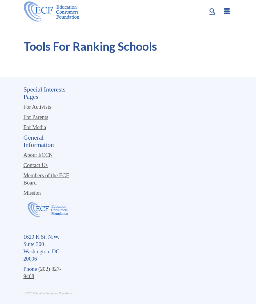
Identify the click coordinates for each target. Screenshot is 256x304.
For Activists (37, 107)
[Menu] (227, 11)
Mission (32, 193)
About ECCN (38, 155)
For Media (35, 127)
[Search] (212, 11)
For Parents (36, 117)
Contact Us (36, 165)
